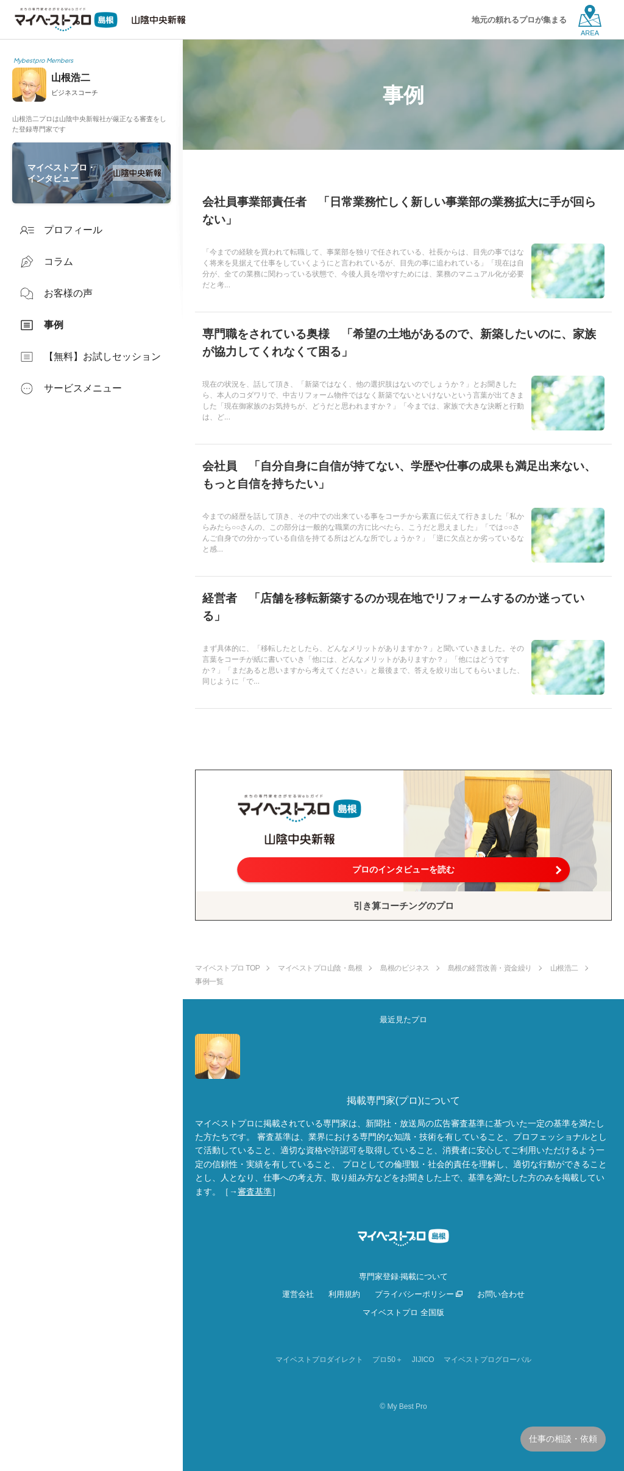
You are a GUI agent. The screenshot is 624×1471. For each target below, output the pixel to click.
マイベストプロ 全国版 (403, 1312)
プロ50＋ (387, 1359)
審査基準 (255, 1191)
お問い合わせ (501, 1294)
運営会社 (298, 1294)
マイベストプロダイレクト (319, 1359)
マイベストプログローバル (487, 1359)
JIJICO (423, 1359)
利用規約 (344, 1294)
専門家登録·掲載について (403, 1276)
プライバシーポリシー (414, 1294)
